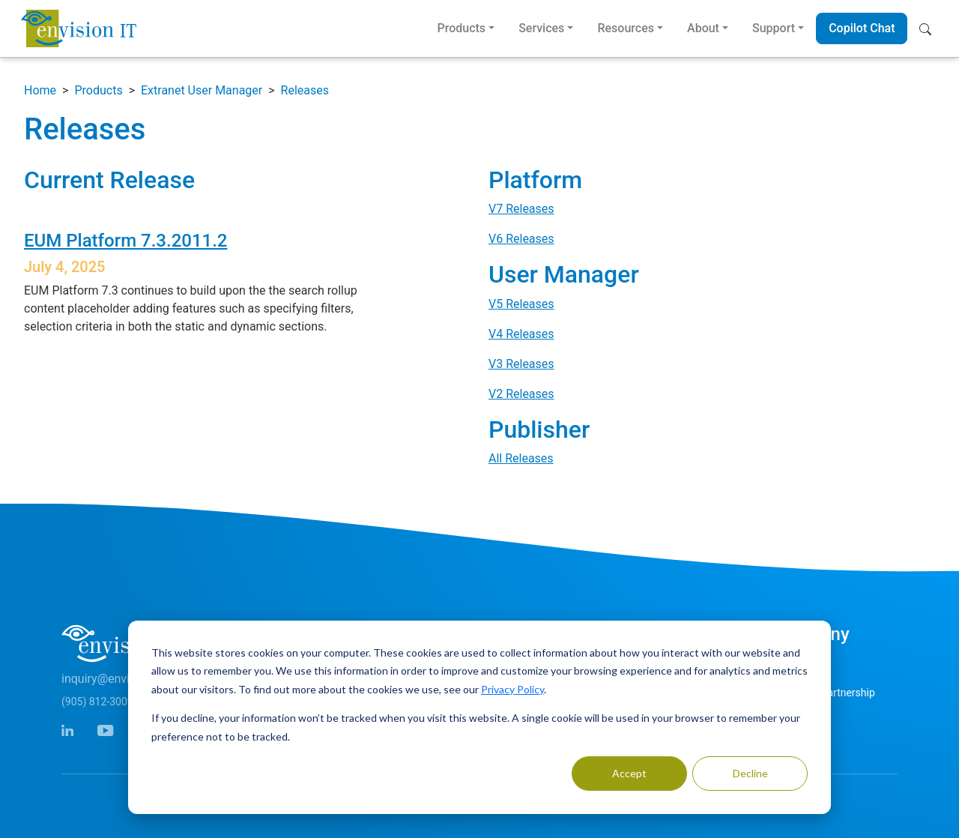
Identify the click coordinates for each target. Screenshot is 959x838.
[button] (928, 28)
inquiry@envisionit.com (123, 679)
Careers (791, 720)
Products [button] (461, 28)
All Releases (521, 458)
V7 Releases (521, 209)
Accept (629, 773)
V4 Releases (521, 334)
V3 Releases (521, 364)
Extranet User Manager (201, 90)
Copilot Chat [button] (862, 28)
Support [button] (773, 28)
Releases (305, 90)
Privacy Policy (512, 689)
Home (40, 90)
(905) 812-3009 (97, 702)
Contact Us (799, 665)
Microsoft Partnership (824, 693)
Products (98, 90)
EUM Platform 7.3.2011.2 (126, 240)
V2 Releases (521, 394)
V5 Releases (521, 304)
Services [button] (541, 28)
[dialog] (479, 717)
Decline (750, 773)
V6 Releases (521, 239)
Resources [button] (625, 28)
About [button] (703, 28)
